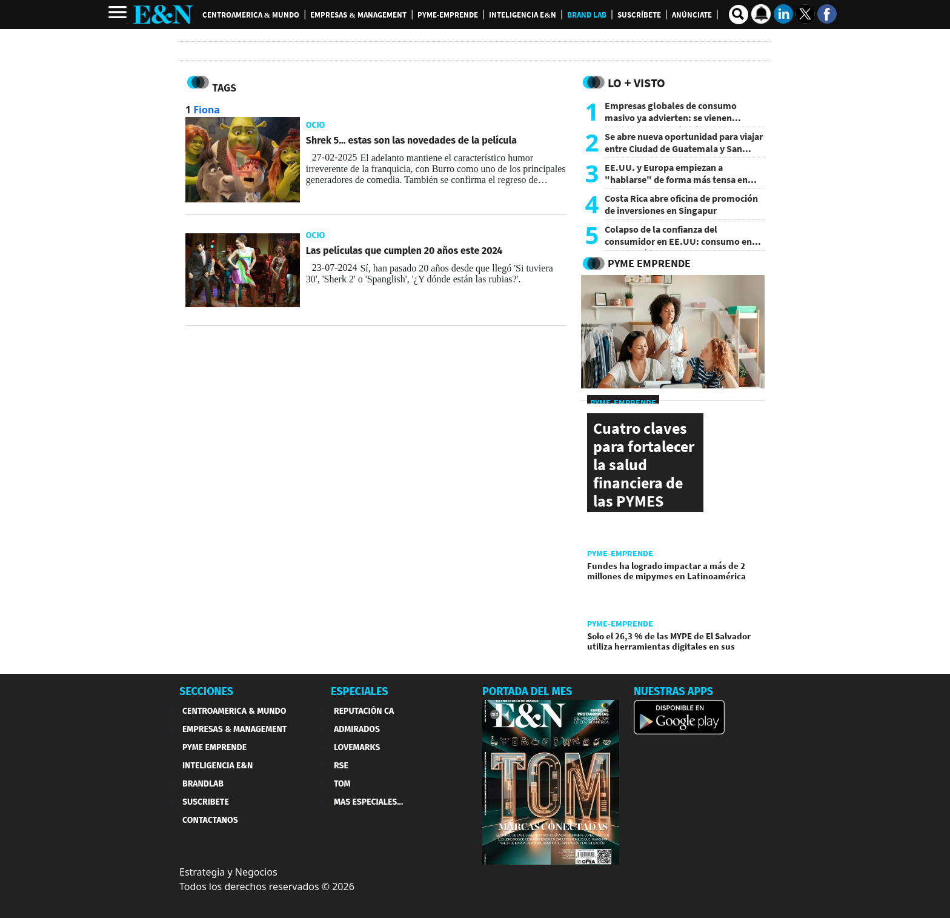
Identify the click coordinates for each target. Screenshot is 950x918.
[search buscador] (738, 14)
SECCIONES (206, 691)
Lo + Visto (636, 82)
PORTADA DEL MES (527, 691)
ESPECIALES (359, 691)
